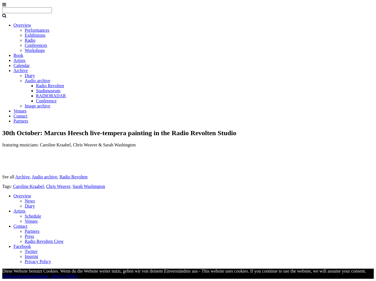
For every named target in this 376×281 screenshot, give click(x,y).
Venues (19, 111)
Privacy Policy (38, 261)
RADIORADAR (51, 95)
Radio (30, 40)
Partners (20, 121)
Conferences (36, 45)
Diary (30, 75)
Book (18, 55)
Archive (20, 70)
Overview (22, 25)
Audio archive (37, 80)
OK (5, 276)
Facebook (22, 246)
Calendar (21, 65)
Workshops (35, 50)
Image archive (37, 105)
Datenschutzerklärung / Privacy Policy (43, 276)
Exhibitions (35, 35)
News (30, 201)
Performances (37, 30)
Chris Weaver (58, 186)
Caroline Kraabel (28, 186)
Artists (19, 60)
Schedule (33, 216)
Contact (20, 116)
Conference (46, 100)
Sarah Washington (88, 186)
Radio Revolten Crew (44, 241)
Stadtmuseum (48, 90)
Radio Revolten (50, 85)
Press (29, 236)
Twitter (31, 251)
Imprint (31, 256)
